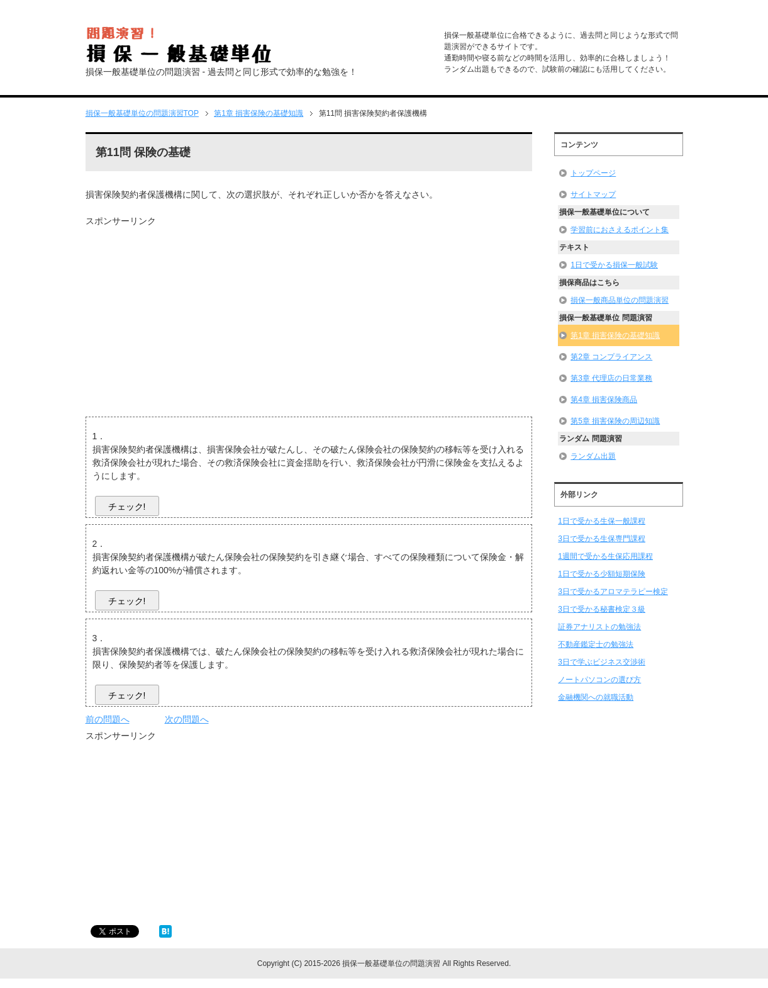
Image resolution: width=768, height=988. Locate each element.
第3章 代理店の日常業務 (611, 378)
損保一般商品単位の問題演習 (619, 300)
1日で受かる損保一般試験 (614, 265)
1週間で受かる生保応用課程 (605, 556)
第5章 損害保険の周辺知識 (615, 421)
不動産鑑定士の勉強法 (595, 644)
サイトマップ (593, 194)
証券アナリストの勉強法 (599, 626)
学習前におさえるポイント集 (619, 229)
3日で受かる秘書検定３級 (601, 609)
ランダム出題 (593, 456)
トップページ (593, 173)
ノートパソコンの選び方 (599, 679)
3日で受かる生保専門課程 (601, 538)
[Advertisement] (191, 316)
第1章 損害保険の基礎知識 (615, 335)
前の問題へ (108, 719)
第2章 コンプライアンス (611, 356)
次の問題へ (187, 719)
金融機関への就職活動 (595, 697)
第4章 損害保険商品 (603, 399)
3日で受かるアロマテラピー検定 (613, 591)
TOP (142, 113)
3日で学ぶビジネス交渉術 (601, 662)
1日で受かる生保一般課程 (601, 521)
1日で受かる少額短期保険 (601, 574)
